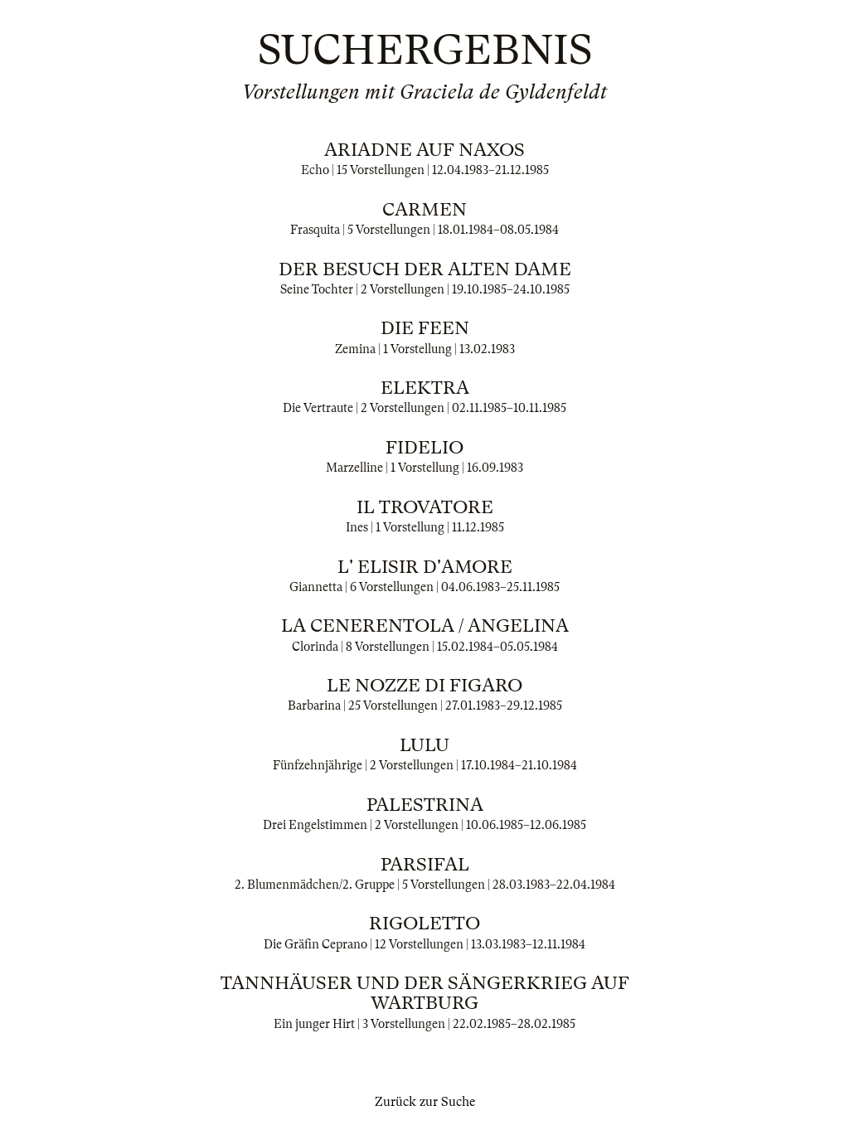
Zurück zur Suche (425, 1101)
